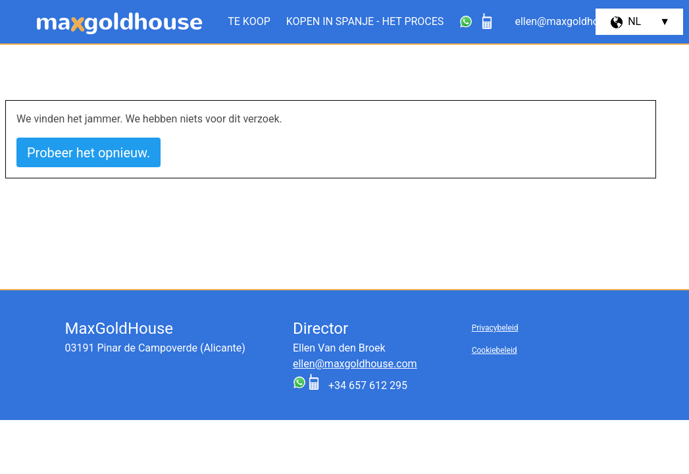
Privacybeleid (495, 327)
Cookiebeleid (494, 350)
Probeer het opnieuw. (88, 153)
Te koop (249, 21)
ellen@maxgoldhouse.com (355, 363)
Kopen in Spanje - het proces (365, 21)
